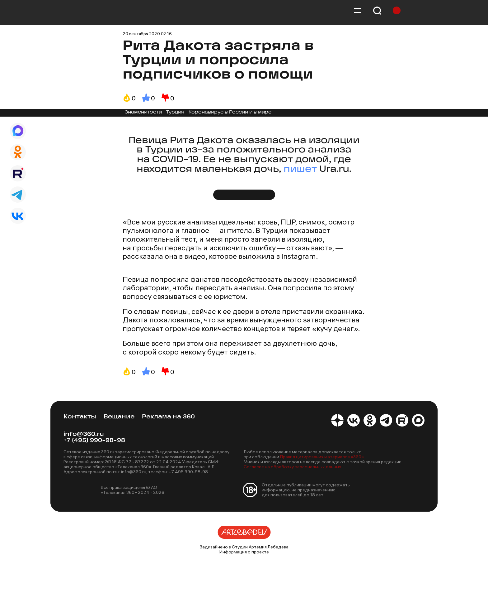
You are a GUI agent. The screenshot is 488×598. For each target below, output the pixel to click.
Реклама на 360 (168, 417)
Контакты (79, 417)
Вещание (119, 417)
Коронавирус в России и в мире (230, 112)
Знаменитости (143, 112)
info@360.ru (83, 434)
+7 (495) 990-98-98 (94, 440)
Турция (175, 112)
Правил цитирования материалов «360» (322, 457)
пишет (300, 169)
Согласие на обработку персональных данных (292, 467)
